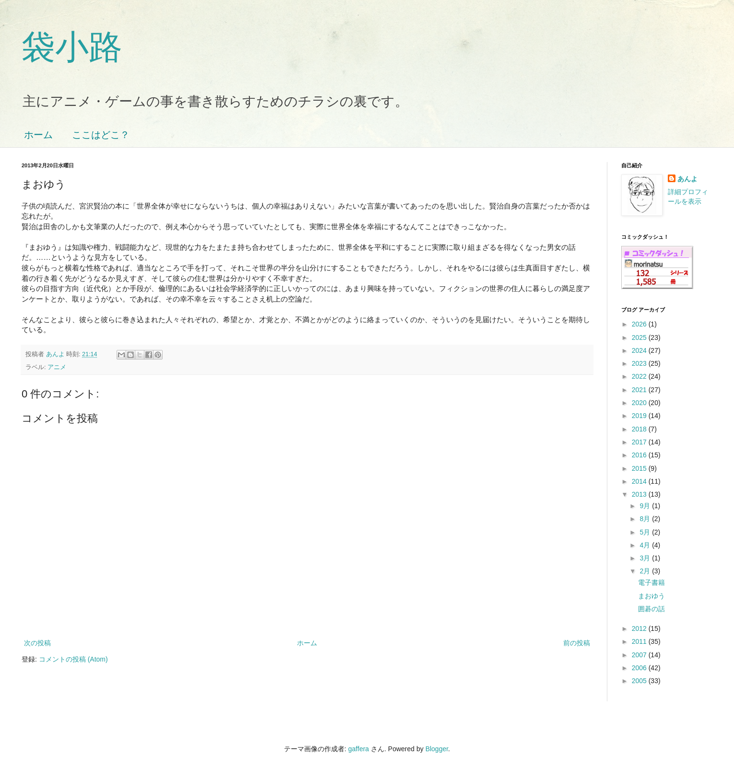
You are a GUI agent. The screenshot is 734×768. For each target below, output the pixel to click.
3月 (645, 558)
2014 (640, 481)
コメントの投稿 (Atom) (73, 659)
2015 (640, 468)
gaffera (358, 749)
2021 (640, 390)
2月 (645, 571)
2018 (640, 429)
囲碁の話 (651, 609)
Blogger (437, 749)
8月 (645, 519)
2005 (640, 681)
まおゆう (651, 596)
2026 (640, 324)
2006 (640, 668)
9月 (645, 506)
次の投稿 (37, 643)
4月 (645, 545)
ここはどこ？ (101, 134)
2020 (640, 403)
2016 (640, 455)
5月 (645, 532)
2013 (640, 494)
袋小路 (72, 47)
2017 (640, 442)
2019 (640, 415)
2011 (640, 641)
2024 (640, 350)
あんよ (687, 179)
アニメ (56, 367)
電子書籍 (651, 582)
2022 (640, 376)
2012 (640, 628)
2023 (640, 363)
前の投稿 (576, 643)
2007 (640, 655)
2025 (640, 337)
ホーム (38, 134)
